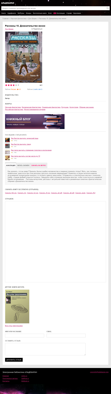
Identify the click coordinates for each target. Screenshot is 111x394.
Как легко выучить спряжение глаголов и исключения (31, 150)
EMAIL (49, 331)
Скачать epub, (80, 193)
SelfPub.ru (25, 378)
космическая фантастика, (31, 107)
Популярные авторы (10, 378)
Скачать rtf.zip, (44, 193)
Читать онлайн (23, 165)
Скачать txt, (22, 193)
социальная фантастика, (51, 107)
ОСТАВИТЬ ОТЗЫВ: (13, 341)
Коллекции (61, 13)
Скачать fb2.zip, (11, 193)
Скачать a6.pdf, (69, 193)
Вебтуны (21, 13)
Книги (3, 13)
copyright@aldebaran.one (99, 372)
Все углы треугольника (14, 326)
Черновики (77, 13)
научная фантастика (18, 18)
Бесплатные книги (39, 13)
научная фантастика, (13, 107)
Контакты (5, 381)
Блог (50, 13)
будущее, (65, 107)
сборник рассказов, (86, 107)
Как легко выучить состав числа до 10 (25, 156)
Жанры (28, 13)
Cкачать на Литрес (38, 165)
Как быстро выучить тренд (21, 144)
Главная (5, 18)
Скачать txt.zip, (33, 193)
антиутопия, (74, 107)
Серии (68, 13)
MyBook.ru (25, 381)
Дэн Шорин (32, 18)
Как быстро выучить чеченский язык (24, 138)
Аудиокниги (11, 13)
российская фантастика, (14, 109)
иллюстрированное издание (34, 109)
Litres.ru (24, 376)
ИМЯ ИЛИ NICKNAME (13, 331)
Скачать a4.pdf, (57, 193)
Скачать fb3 (90, 193)
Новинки (5, 376)
